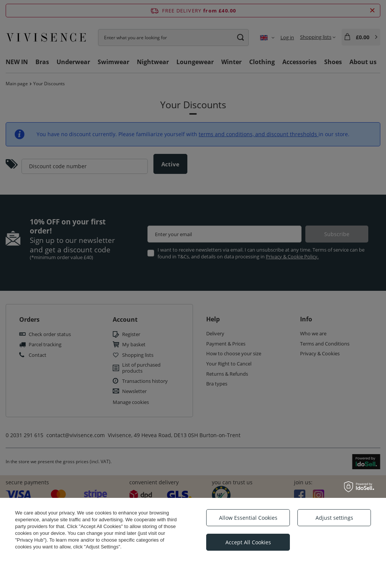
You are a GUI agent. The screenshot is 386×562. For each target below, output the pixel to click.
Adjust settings (334, 517)
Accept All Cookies (248, 542)
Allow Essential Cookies (248, 517)
